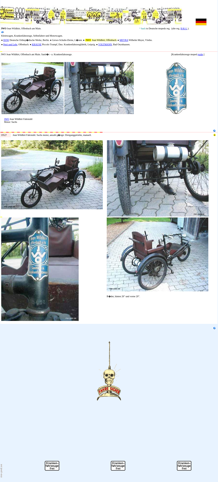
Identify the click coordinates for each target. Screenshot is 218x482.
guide (200, 54)
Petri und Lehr (10, 44)
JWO (6, 119)
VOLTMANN (105, 44)
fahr (24, 35)
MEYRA (124, 40)
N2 (1, 60)
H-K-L (183, 28)
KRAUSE (36, 44)
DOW (6, 40)
